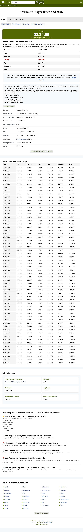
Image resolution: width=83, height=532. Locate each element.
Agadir (6, 487)
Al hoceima (45, 487)
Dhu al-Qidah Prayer (38, 24)
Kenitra (6, 496)
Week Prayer (16, 24)
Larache (63, 496)
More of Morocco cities (41, 513)
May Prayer (25, 24)
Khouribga (26, 496)
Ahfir (24, 487)
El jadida (63, 490)
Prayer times (48, 522)
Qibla (9, 19)
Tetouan (25, 508)
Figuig (43, 493)
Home (8, 2)
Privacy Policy (41, 521)
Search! (42, 2)
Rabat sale (64, 502)
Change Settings (9, 106)
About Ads (50, 521)
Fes (24, 493)
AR (81, 2)
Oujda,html (26, 502)
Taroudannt (45, 505)
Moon (15, 19)
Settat (6, 505)
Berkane (6, 490)
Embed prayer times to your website (41, 151)
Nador (6, 502)
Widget (22, 19)
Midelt (44, 499)
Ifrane (62, 493)
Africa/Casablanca (21, 139)
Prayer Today (6, 24)
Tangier (25, 505)
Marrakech (7, 499)
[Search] (23, 2)
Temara (6, 508)
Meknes (25, 499)
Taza (62, 505)
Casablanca (26, 490)
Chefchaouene (46, 490)
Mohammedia (65, 499)
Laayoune (45, 496)
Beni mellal (64, 487)
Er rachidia (7, 493)
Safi (43, 502)
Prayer (3, 19)
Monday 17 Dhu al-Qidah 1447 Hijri (15, 382)
